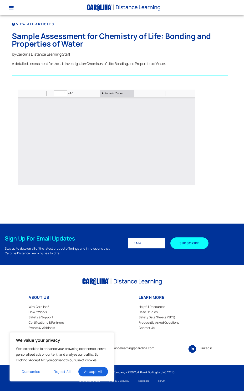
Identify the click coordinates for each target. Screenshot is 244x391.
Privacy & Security (119, 380)
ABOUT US (39, 297)
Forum (161, 380)
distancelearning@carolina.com (131, 348)
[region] (62, 356)
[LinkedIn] (192, 349)
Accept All (93, 371)
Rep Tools (143, 380)
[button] (11, 7)
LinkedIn (206, 348)
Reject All (62, 371)
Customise (31, 371)
